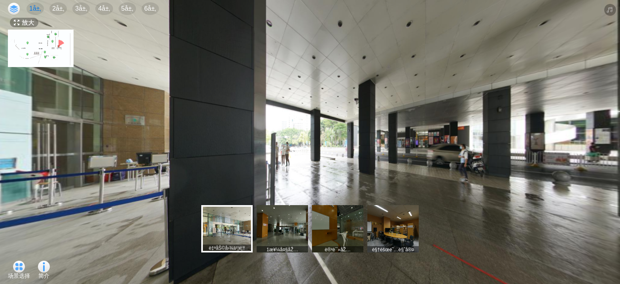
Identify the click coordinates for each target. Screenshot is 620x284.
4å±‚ (104, 8)
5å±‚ (127, 8)
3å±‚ (81, 8)
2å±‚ (58, 8)
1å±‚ (35, 8)
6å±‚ (150, 8)
